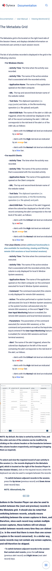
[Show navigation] (46, 565)
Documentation (27, 5)
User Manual (22, 19)
